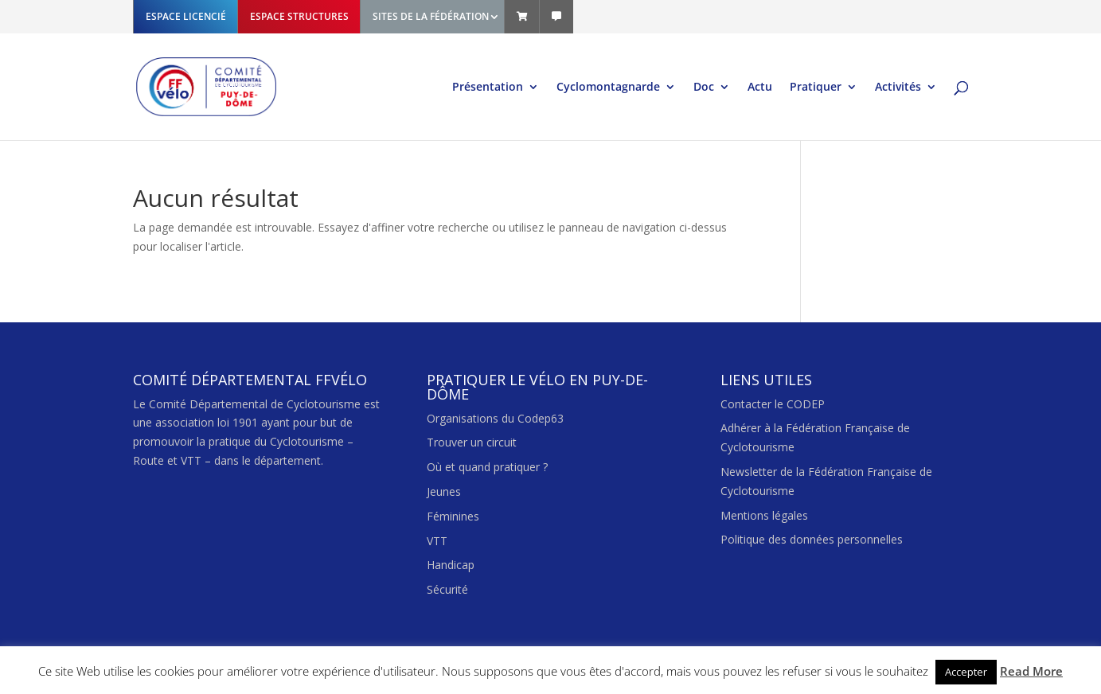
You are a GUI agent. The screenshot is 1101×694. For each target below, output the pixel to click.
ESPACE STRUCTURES (299, 16)
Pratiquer (815, 87)
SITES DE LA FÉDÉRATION (431, 16)
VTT (437, 540)
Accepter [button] (966, 672)
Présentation (487, 87)
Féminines (453, 516)
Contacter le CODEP (772, 403)
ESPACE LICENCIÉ (186, 16)
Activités (898, 87)
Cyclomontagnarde (608, 87)
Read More (1031, 671)
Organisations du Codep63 (495, 418)
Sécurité (447, 589)
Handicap (450, 564)
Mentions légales (764, 515)
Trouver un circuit (472, 442)
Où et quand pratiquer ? (487, 466)
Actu (760, 87)
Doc (703, 87)
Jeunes (444, 491)
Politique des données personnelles (811, 539)
